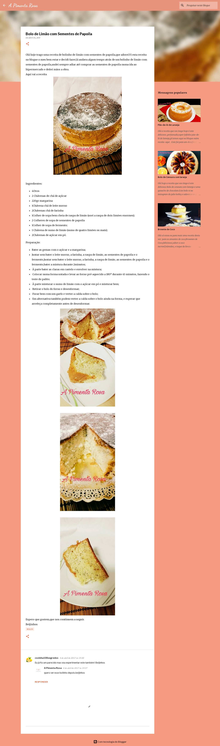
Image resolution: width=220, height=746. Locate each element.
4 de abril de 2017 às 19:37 (75, 668)
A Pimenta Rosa (23, 5)
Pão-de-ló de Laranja (168, 125)
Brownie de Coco (166, 229)
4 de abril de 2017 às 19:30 (72, 658)
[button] (27, 44)
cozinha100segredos (46, 657)
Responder (41, 681)
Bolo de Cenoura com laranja (172, 177)
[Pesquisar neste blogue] (201, 5)
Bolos (30, 629)
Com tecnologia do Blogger (110, 741)
